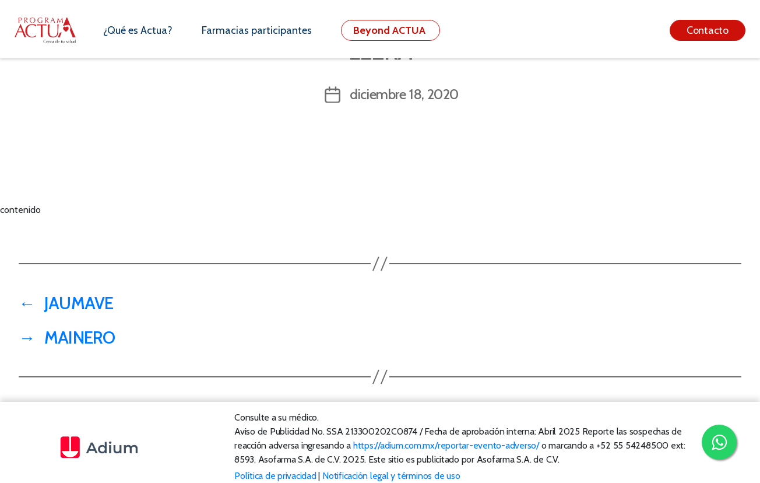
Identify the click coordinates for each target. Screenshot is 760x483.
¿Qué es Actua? (138, 30)
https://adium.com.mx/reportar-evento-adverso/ (446, 445)
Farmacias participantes (257, 30)
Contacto (708, 30)
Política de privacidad (275, 475)
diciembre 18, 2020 (404, 94)
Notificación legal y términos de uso (391, 475)
